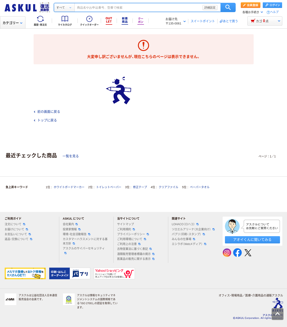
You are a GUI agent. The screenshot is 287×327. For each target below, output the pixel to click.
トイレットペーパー (108, 187)
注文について (15, 224)
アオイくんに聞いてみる (252, 240)
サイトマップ (125, 224)
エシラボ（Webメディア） (189, 244)
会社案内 (70, 224)
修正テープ (140, 187)
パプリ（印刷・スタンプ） (188, 234)
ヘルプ (274, 12)
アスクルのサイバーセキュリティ (84, 250)
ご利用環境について (131, 239)
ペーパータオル (200, 187)
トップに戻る (45, 120)
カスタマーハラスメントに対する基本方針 (85, 241)
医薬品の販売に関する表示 (135, 259)
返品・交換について (18, 239)
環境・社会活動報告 (76, 234)
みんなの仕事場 (183, 239)
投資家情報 (71, 229)
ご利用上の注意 (128, 244)
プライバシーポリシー (133, 234)
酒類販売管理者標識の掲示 (135, 254)
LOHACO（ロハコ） (185, 224)
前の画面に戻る (47, 111)
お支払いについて (18, 234)
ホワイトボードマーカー (69, 187)
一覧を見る (71, 156)
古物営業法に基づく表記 (134, 249)
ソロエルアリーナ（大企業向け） (193, 229)
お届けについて (16, 229)
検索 (228, 7)
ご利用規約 (126, 229)
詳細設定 (210, 7)
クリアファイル (168, 187)
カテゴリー (12, 23)
